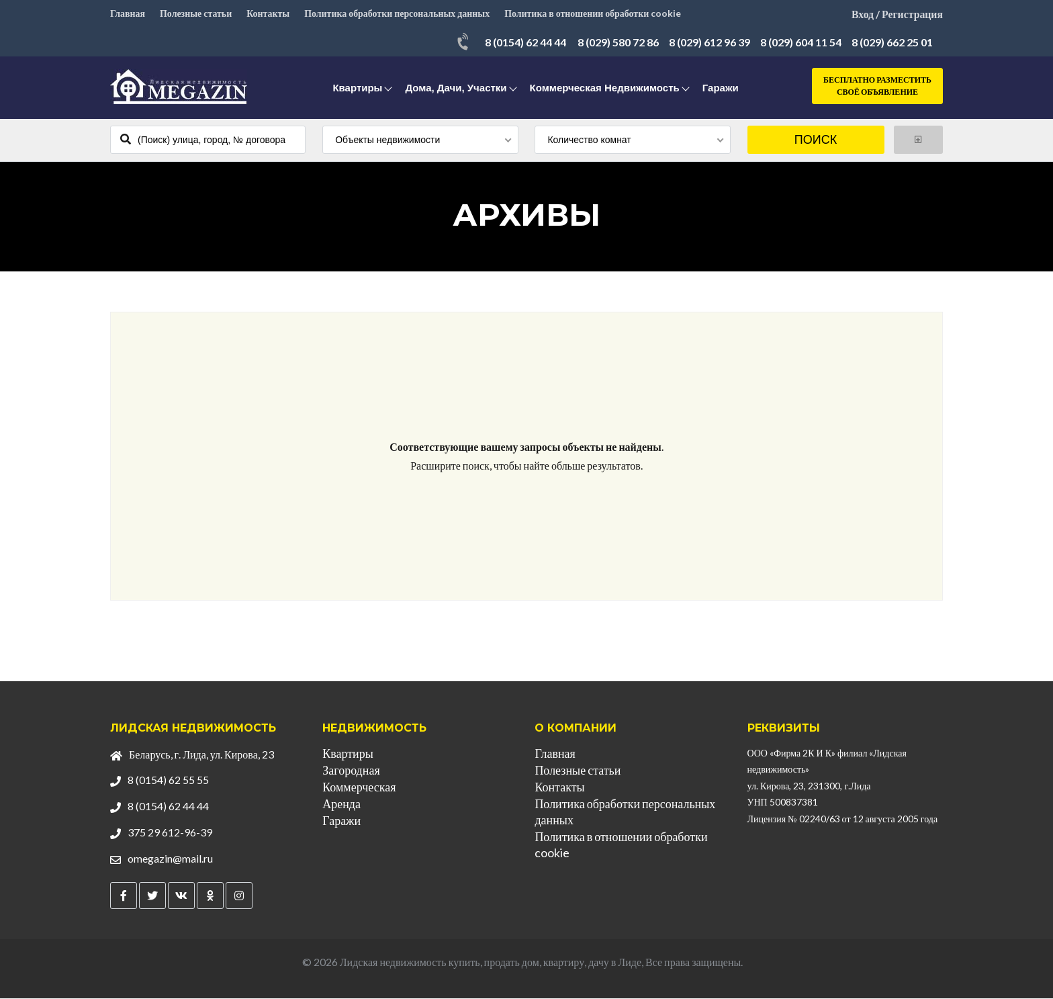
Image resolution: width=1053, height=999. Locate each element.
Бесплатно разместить (877, 87)
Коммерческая (359, 787)
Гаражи (720, 89)
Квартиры (357, 89)
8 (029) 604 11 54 (800, 43)
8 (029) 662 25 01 (892, 43)
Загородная (350, 770)
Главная (127, 13)
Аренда (341, 804)
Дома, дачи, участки (455, 89)
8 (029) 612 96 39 (709, 43)
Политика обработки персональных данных (399, 13)
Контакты (268, 13)
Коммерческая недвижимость (605, 89)
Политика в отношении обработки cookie (595, 13)
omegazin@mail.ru (170, 859)
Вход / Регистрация (896, 13)
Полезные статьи (196, 13)
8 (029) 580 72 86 (618, 43)
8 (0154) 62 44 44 (525, 43)
